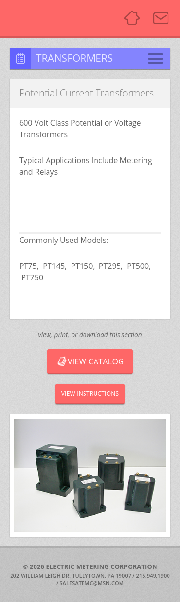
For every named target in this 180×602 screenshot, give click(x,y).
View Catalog (90, 361)
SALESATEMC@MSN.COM (92, 583)
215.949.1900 (153, 575)
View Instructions (90, 393)
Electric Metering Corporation (58, 18)
